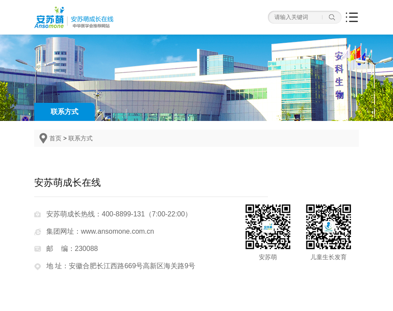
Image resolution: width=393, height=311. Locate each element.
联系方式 (64, 111)
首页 (55, 138)
